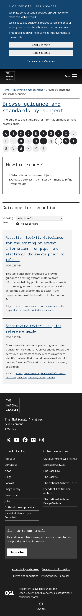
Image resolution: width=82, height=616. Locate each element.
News (8, 471)
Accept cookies (41, 44)
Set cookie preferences (41, 61)
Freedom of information (56, 569)
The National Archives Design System (56, 501)
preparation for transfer (18, 309)
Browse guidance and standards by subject (33, 107)
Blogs (8, 477)
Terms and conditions (25, 576)
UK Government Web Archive (60, 459)
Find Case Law (51, 471)
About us (10, 459)
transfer (51, 377)
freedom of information (53, 306)
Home (6, 89)
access (19, 306)
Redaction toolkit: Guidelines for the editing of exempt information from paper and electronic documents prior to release (35, 248)
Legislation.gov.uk (54, 464)
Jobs (7, 501)
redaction (37, 309)
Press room (11, 495)
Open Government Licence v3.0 (37, 593)
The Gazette (50, 477)
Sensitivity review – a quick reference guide (34, 328)
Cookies (64, 576)
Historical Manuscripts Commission (18, 515)
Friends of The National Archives (57, 491)
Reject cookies (41, 52)
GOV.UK (41, 606)
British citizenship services (20, 507)
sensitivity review (36, 377)
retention (22, 377)
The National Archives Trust (60, 483)
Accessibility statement (25, 569)
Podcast (9, 483)
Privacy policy (49, 576)
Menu (70, 76)
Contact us (11, 464)
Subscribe (17, 552)
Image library (12, 489)
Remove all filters (29, 223)
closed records (31, 306)
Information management (28, 89)
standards (49, 309)
